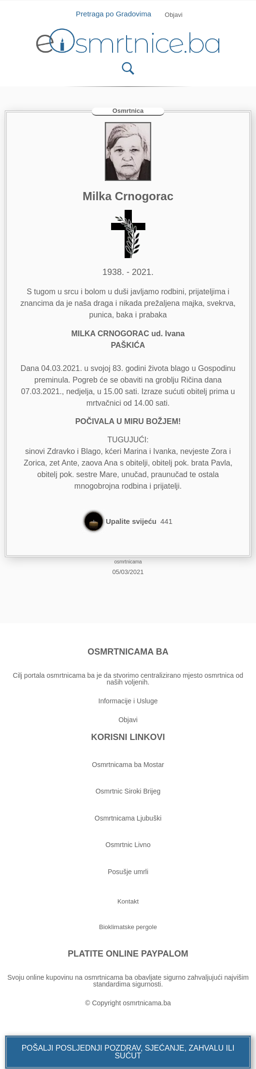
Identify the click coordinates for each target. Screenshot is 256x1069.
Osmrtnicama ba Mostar (128, 764)
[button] (128, 1052)
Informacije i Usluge (128, 701)
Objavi (128, 720)
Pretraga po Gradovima (117, 14)
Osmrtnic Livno (127, 845)
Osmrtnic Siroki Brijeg (128, 791)
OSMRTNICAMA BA (127, 652)
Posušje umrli (128, 872)
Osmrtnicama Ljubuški (128, 818)
